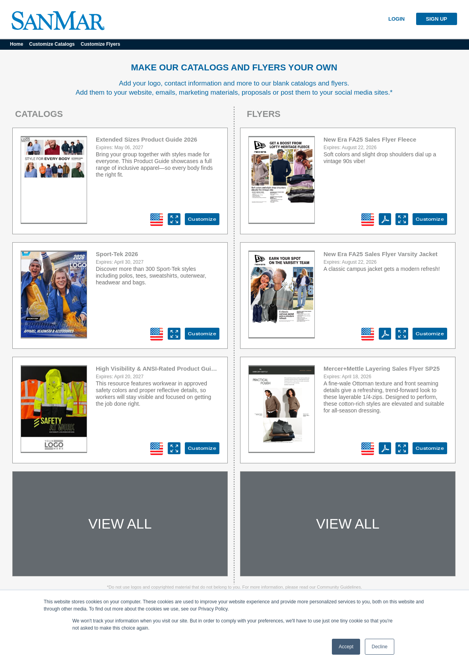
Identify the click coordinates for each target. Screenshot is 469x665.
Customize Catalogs (52, 44)
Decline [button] (380, 646)
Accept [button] (346, 646)
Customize (202, 219)
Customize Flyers (100, 44)
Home (16, 44)
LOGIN (396, 19)
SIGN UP (436, 19)
